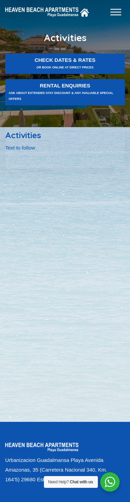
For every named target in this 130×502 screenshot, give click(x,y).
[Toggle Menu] (115, 12)
